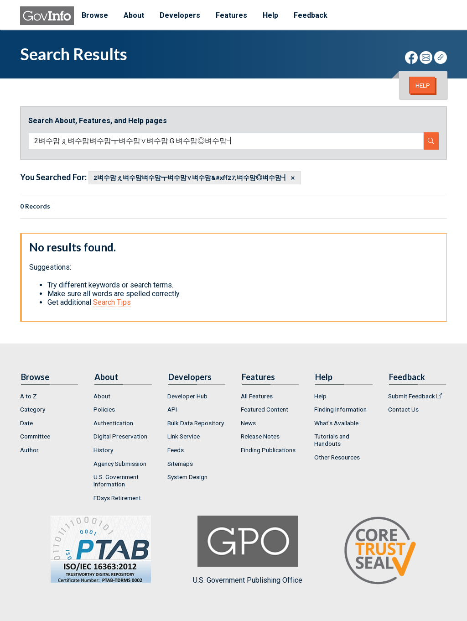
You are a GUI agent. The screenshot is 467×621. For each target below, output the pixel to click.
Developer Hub (187, 396)
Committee (35, 436)
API (172, 409)
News (248, 423)
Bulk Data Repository (195, 423)
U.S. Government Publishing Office (247, 550)
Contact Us (403, 409)
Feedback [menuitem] (310, 15)
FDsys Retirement (117, 497)
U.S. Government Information (116, 480)
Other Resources (337, 457)
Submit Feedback (411, 396)
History (103, 450)
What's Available (336, 423)
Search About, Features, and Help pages (97, 120)
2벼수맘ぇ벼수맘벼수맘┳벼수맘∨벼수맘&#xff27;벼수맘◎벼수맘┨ (190, 178)
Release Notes (260, 436)
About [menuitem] (134, 15)
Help (422, 85)
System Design (187, 476)
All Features (257, 396)
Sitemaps (180, 463)
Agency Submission (119, 463)
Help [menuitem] (270, 15)
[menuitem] (49, 396)
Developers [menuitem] (180, 15)
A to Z (28, 396)
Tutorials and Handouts (331, 440)
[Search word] (226, 141)
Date (26, 423)
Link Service (183, 436)
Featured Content (264, 409)
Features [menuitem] (231, 15)
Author (29, 450)
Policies (104, 409)
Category (32, 409)
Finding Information (340, 409)
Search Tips (112, 302)
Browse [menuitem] (95, 15)
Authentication (113, 423)
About (101, 396)
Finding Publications (268, 450)
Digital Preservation (120, 436)
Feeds (175, 450)
